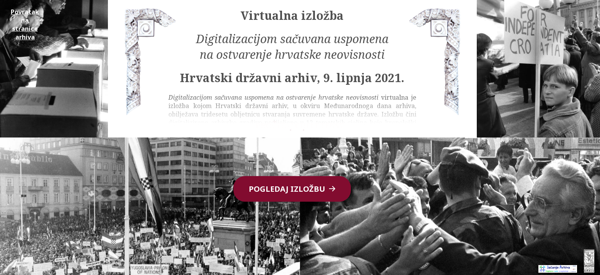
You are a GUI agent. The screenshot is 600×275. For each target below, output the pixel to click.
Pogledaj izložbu (292, 189)
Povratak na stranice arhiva (25, 24)
